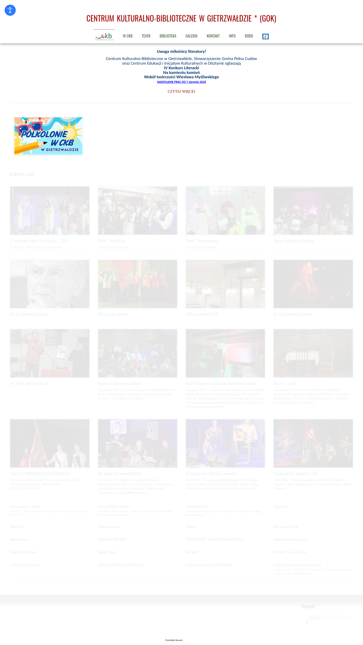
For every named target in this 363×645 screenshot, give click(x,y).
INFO (232, 36)
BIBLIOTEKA (168, 36)
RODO (249, 36)
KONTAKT (213, 36)
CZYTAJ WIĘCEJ (181, 91)
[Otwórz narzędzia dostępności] (10, 10)
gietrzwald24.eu (181, 640)
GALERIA (191, 36)
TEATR (146, 36)
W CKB (128, 36)
